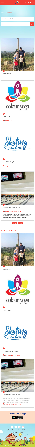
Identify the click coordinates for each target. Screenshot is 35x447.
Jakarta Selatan (9, 211)
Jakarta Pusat (8, 120)
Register (32, 2)
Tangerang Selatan (9, 166)
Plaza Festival (17, 211)
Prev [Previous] (14, 223)
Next (20, 223)
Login (27, 2)
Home (2, 12)
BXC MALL (18, 166)
